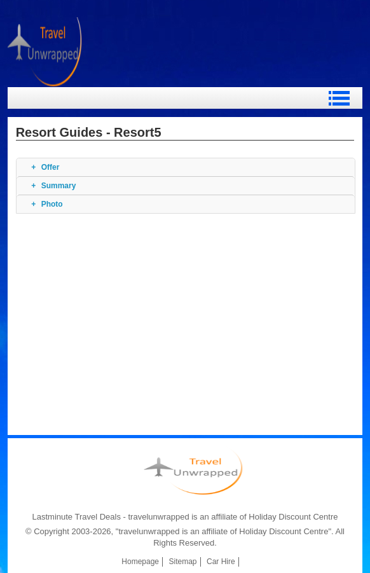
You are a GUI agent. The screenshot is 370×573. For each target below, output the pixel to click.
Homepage (140, 561)
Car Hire (221, 561)
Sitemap (183, 561)
